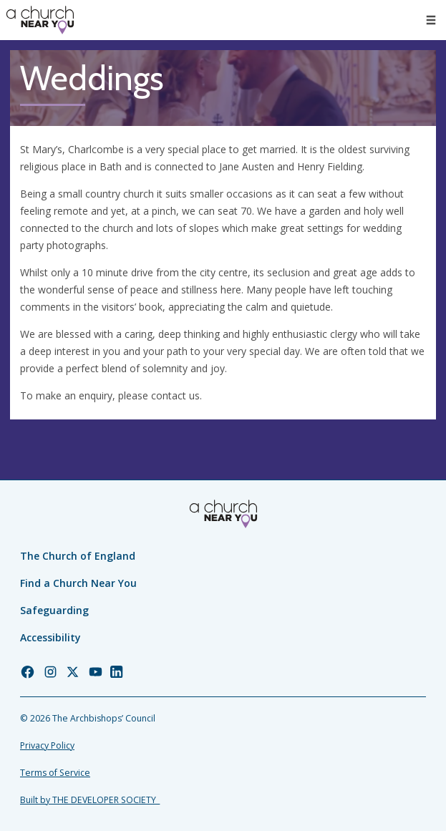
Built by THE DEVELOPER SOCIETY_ (90, 800)
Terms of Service (55, 773)
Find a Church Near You (78, 583)
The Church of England (77, 556)
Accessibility (50, 637)
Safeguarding (54, 610)
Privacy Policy (47, 745)
